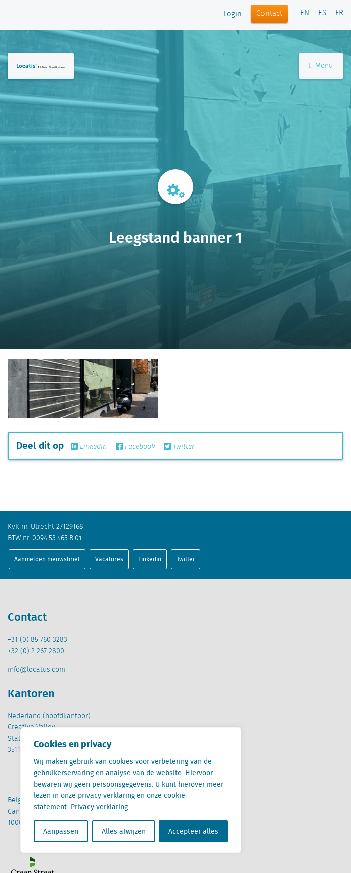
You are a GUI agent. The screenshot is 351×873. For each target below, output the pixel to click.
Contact (269, 14)
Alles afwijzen (124, 831)
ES (322, 13)
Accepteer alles (193, 831)
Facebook (135, 446)
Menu (321, 65)
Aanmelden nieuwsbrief (47, 559)
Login (232, 14)
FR (339, 13)
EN (304, 13)
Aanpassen (60, 831)
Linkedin (89, 446)
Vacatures (109, 559)
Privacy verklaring (99, 807)
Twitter (179, 446)
